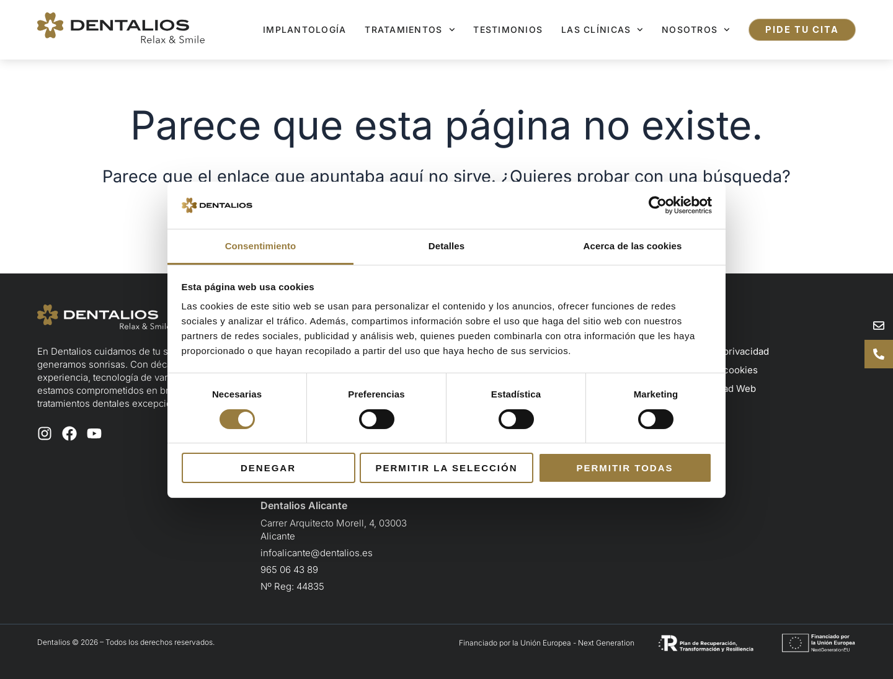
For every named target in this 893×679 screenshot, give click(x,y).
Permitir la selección (447, 468)
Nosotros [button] (696, 29)
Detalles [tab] (446, 246)
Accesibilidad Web (715, 388)
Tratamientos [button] (410, 29)
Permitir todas (624, 468)
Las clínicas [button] (602, 29)
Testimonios (508, 29)
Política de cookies (716, 370)
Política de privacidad (721, 351)
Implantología (304, 29)
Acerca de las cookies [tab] (633, 246)
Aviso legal (697, 333)
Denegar (268, 468)
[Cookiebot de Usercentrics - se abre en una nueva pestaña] (657, 205)
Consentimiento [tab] (260, 246)
